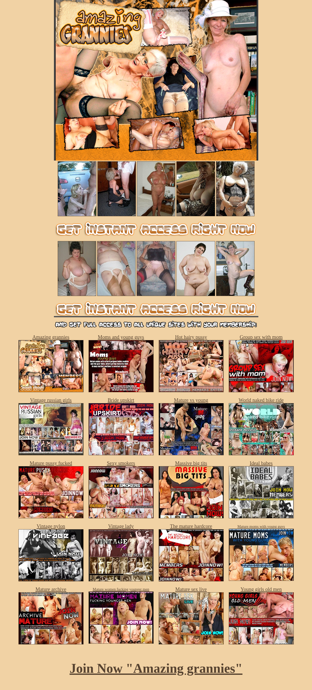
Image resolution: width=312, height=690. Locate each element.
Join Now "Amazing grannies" (156, 668)
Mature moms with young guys (261, 526)
